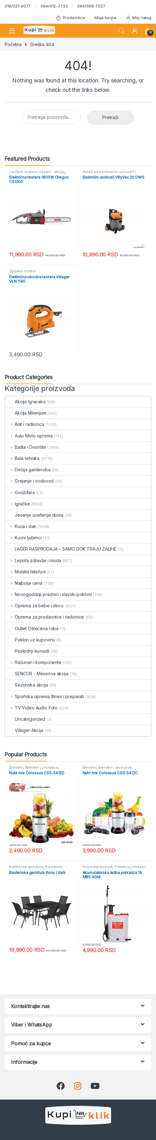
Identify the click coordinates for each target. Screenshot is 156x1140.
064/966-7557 (91, 5)
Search (121, 30)
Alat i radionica (24, 424)
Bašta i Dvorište (25, 447)
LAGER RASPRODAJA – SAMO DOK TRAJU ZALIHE (60, 549)
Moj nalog (138, 17)
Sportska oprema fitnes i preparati (44, 696)
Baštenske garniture (26, 867)
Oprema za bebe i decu (34, 605)
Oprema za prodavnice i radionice (44, 617)
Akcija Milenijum (25, 413)
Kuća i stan (20, 526)
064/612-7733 (53, 5)
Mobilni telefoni (25, 571)
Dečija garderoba (28, 469)
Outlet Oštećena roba (31, 628)
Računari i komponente (33, 662)
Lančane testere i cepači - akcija (36, 172)
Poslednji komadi (27, 651)
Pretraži (110, 117)
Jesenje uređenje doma (34, 515)
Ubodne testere (22, 271)
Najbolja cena (23, 583)
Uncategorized (25, 719)
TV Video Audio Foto (31, 707)
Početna (13, 44)
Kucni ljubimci (23, 537)
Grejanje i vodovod (29, 481)
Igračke (17, 503)
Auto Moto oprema (29, 435)
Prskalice (122, 867)
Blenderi (16, 767)
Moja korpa (105, 17)
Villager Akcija (24, 730)
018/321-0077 (18, 5)
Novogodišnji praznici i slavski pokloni (48, 594)
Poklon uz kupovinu (30, 639)
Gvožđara (20, 492)
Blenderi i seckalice (41, 767)
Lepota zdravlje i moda (33, 560)
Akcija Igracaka (25, 401)
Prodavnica (70, 17)
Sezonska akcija (26, 685)
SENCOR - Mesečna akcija (36, 673)
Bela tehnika (22, 458)
